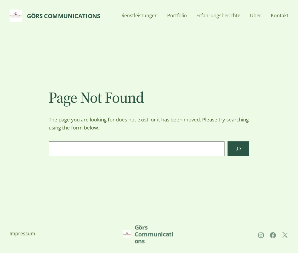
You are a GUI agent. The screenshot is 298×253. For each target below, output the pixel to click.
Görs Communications (63, 16)
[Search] (238, 148)
